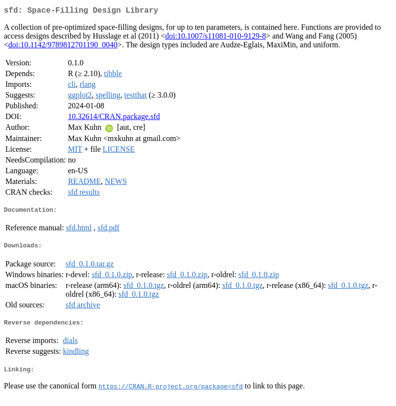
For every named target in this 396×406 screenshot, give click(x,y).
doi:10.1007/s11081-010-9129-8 (215, 38)
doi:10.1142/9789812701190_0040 (62, 46)
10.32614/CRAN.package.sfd (114, 118)
